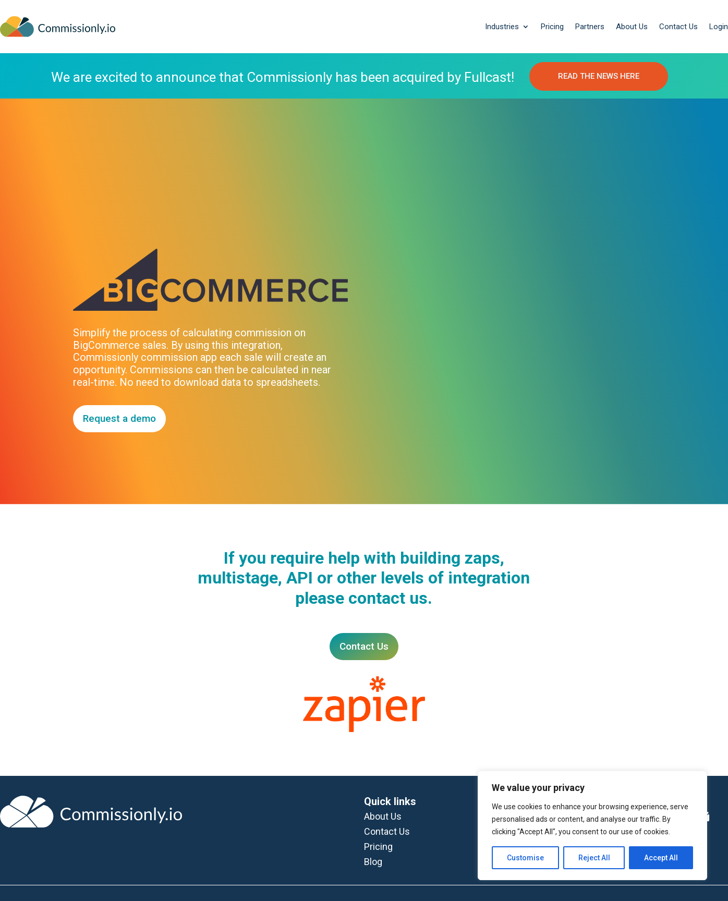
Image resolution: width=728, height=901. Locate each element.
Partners (589, 26)
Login (718, 26)
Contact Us (678, 26)
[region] (592, 825)
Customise (525, 858)
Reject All (594, 858)
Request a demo (119, 418)
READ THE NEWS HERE (598, 76)
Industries (502, 26)
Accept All (661, 858)
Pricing (552, 26)
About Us (632, 26)
